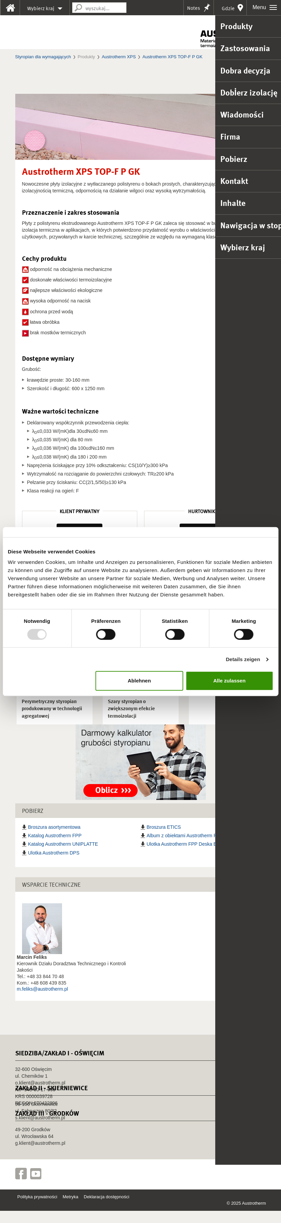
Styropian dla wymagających (43, 56)
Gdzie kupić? (227, 10)
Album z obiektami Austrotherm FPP (185, 847)
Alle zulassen (229, 680)
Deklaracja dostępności (106, 1208)
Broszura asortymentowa (54, 839)
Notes (193, 8)
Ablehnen (139, 680)
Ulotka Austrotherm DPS (54, 864)
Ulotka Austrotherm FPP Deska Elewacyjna (192, 856)
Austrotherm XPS (119, 56)
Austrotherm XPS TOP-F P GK (172, 56)
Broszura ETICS (164, 839)
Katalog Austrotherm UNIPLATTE (63, 856)
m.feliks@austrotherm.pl (42, 1001)
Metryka (70, 1208)
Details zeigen (243, 659)
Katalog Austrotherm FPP (55, 847)
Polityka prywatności (37, 1208)
